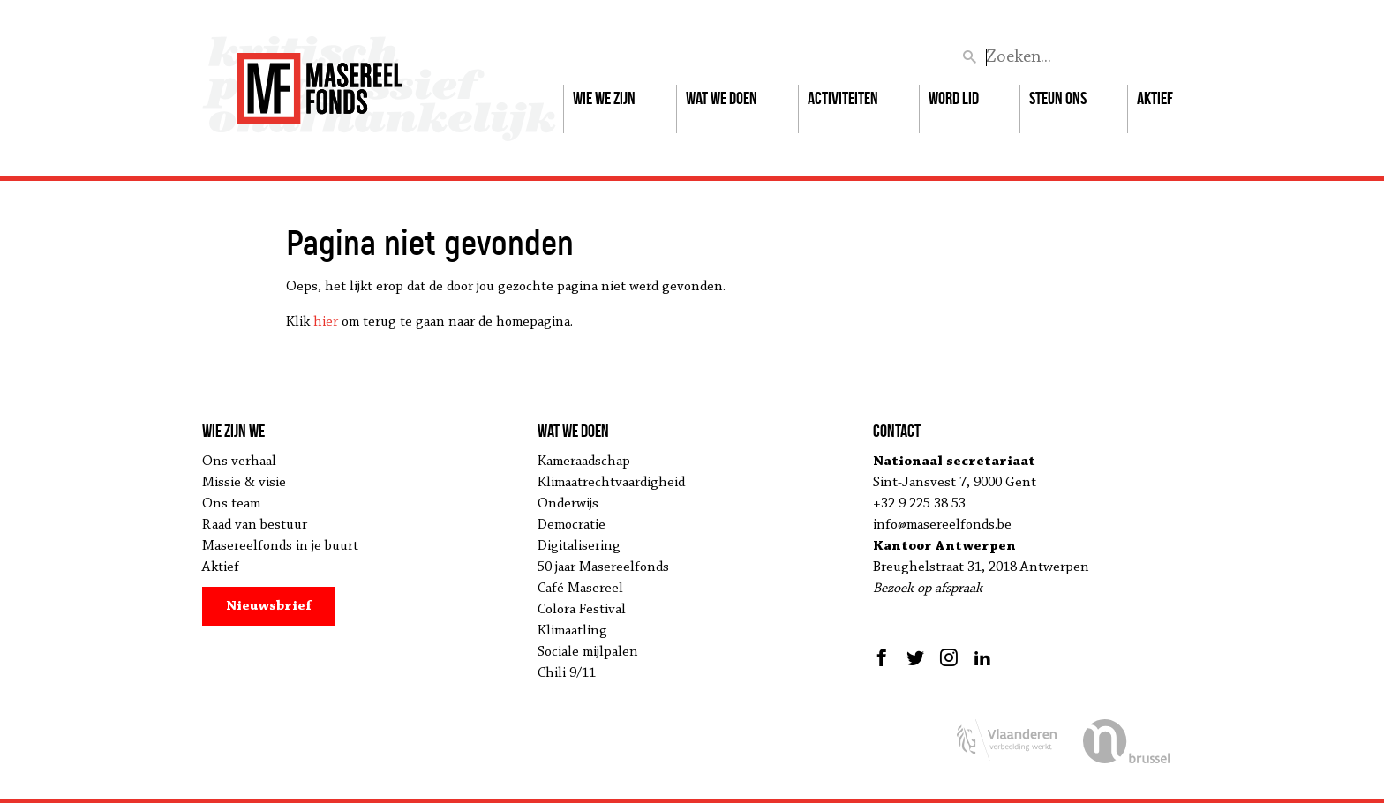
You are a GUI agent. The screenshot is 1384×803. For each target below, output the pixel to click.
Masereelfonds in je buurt (280, 546)
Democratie (572, 525)
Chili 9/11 (567, 673)
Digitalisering (579, 546)
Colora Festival (582, 610)
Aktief (1155, 98)
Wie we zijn (604, 98)
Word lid (954, 98)
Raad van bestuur (254, 525)
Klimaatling (572, 631)
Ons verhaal (239, 461)
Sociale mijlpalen (588, 652)
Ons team (231, 504)
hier (325, 322)
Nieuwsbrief (269, 606)
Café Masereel (580, 589)
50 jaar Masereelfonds (603, 567)
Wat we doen (721, 98)
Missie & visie (244, 483)
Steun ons (1058, 98)
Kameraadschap (584, 461)
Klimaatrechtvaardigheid (611, 483)
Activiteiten (843, 98)
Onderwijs (568, 504)
